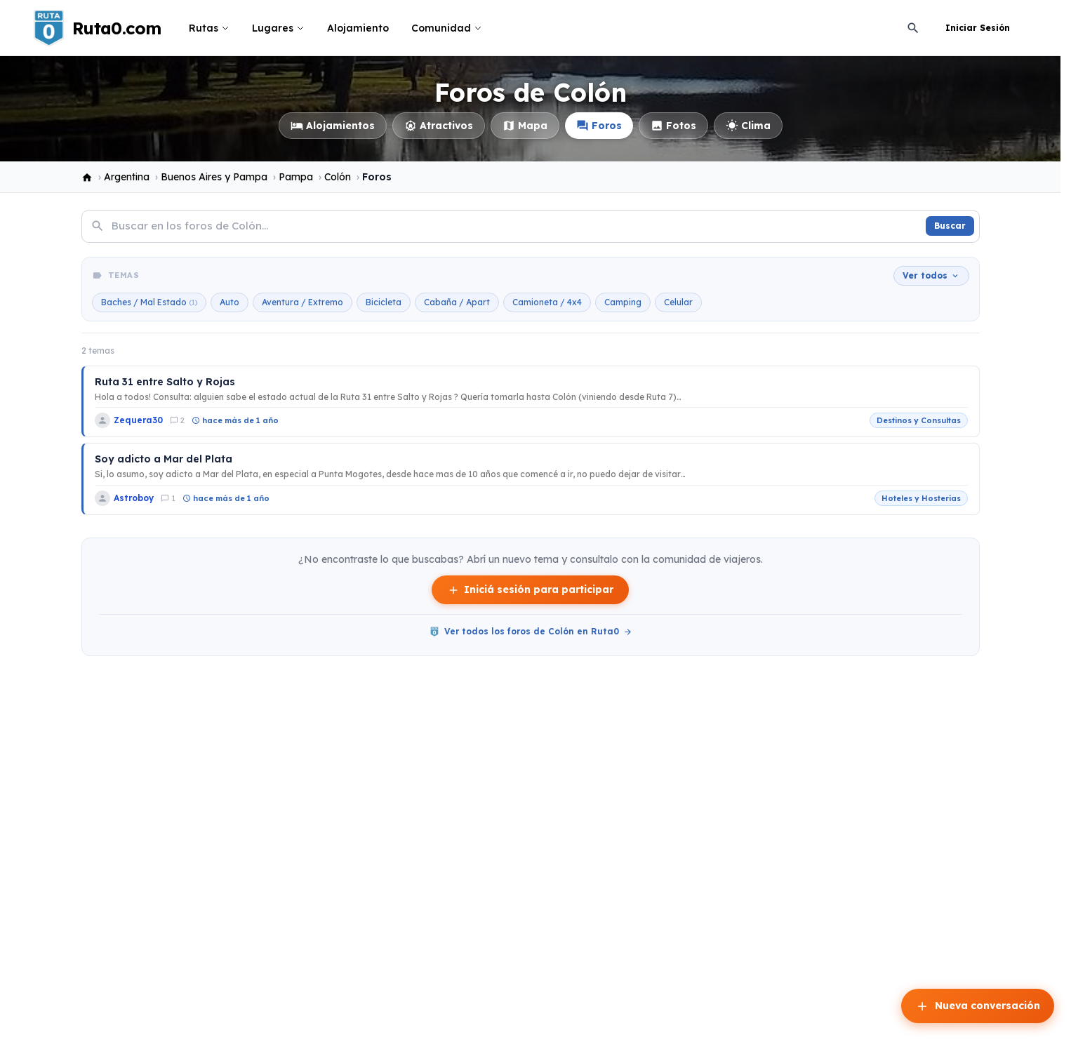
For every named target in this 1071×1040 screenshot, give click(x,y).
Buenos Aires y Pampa (214, 177)
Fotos (673, 125)
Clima (748, 125)
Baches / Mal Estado (149, 302)
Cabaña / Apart (457, 302)
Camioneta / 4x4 (547, 302)
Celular (678, 302)
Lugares (278, 28)
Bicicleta (383, 302)
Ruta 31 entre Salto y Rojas (165, 381)
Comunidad (446, 28)
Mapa (525, 125)
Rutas (209, 28)
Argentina (126, 177)
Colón (337, 177)
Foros (599, 125)
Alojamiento (358, 28)
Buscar (950, 225)
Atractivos (438, 125)
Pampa (296, 177)
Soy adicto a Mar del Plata (163, 459)
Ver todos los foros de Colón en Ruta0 (530, 631)
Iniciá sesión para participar (530, 589)
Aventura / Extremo (302, 302)
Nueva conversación (977, 1006)
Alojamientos (333, 125)
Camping (622, 302)
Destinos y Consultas (919, 420)
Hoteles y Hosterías (921, 498)
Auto (229, 302)
